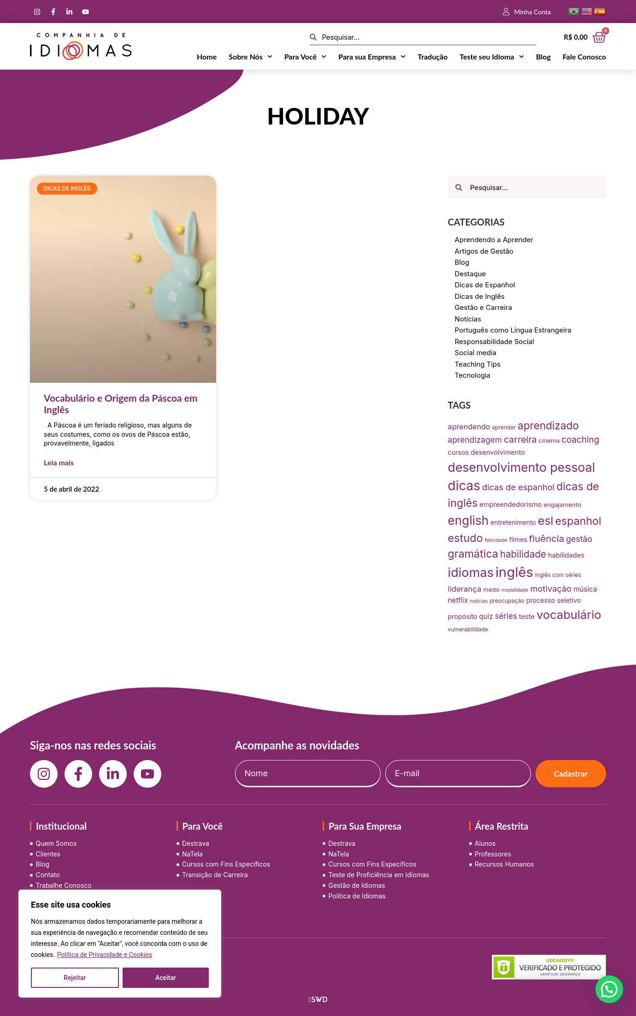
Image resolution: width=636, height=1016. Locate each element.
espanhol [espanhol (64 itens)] (578, 521)
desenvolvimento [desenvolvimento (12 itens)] (498, 452)
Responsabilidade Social (494, 341)
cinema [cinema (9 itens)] (549, 440)
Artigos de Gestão (484, 251)
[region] (119, 944)
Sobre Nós (250, 57)
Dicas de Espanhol (485, 284)
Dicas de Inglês (480, 296)
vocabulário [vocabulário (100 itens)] (568, 614)
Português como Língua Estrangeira (513, 330)
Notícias (468, 319)
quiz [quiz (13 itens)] (486, 616)
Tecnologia (473, 375)
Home (207, 56)
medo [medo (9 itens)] (491, 589)
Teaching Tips (478, 364)
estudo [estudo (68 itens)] (465, 538)
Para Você (305, 57)
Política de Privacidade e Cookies (104, 954)
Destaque (470, 273)
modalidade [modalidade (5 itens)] (515, 590)
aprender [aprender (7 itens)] (504, 427)
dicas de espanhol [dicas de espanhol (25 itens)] (518, 487)
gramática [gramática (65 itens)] (473, 553)
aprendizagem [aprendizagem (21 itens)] (475, 440)
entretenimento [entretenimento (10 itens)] (513, 522)
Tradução (433, 56)
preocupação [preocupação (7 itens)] (506, 600)
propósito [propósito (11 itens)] (462, 616)
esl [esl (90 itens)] (546, 521)
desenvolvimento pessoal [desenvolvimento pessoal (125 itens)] (521, 467)
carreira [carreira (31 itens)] (520, 439)
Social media (475, 352)
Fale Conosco (584, 56)
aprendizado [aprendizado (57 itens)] (548, 425)
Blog (543, 56)
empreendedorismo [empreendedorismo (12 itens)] (510, 504)
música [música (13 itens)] (585, 589)
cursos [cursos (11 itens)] (458, 452)
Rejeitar (75, 977)
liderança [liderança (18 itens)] (465, 589)
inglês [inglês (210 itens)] (514, 572)
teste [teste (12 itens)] (527, 616)
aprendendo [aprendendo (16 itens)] (469, 426)
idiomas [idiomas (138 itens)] (471, 572)
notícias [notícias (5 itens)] (479, 601)
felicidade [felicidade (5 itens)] (496, 540)
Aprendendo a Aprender (494, 239)
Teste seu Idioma (491, 57)
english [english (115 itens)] (468, 520)
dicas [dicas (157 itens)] (464, 485)
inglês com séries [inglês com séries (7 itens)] (558, 574)
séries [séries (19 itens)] (506, 616)
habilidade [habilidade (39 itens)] (523, 554)
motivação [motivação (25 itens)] (551, 588)
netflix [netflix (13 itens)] (458, 600)
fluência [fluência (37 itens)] (546, 538)
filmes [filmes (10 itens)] (518, 539)
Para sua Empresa (372, 57)
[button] (609, 989)
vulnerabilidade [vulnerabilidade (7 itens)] (468, 629)
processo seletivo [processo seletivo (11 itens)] (553, 600)
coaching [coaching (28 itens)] (580, 439)
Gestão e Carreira (483, 307)
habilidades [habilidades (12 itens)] (566, 555)
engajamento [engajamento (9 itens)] (563, 504)
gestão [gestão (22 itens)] (579, 539)
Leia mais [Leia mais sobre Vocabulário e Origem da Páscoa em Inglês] (59, 462)
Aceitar (165, 977)
